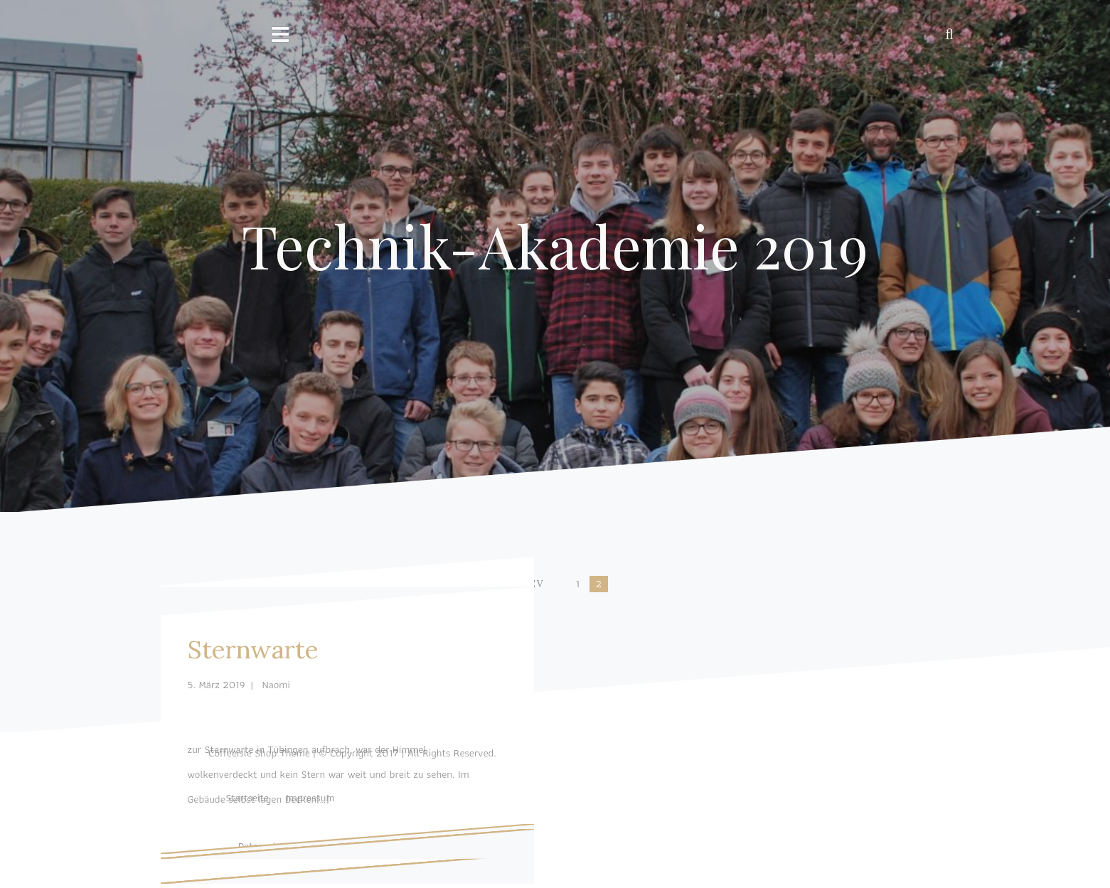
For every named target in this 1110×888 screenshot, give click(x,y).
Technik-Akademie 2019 (555, 245)
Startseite (246, 797)
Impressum (310, 797)
